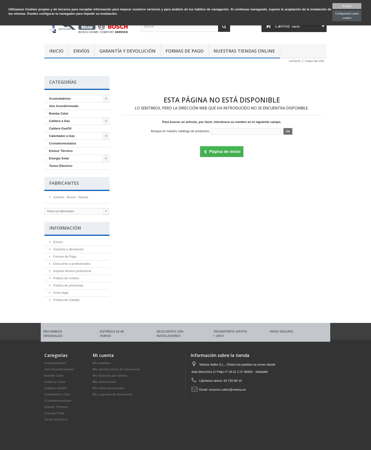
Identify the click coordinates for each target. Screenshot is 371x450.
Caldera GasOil (60, 128)
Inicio (56, 51)
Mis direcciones (104, 382)
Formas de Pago (184, 51)
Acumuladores (60, 98)
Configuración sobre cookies (347, 15)
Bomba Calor (59, 113)
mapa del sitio (314, 61)
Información (65, 228)
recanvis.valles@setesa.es (227, 389)
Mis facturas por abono (110, 375)
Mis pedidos (102, 363)
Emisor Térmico (61, 151)
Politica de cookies (65, 278)
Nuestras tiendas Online (244, 51)
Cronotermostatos (62, 143)
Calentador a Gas (62, 136)
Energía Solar (59, 158)
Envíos (81, 51)
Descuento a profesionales (71, 264)
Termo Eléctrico (60, 166)
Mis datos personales (108, 388)
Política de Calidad (65, 300)
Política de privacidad (67, 285)
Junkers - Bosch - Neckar (70, 197)
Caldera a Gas (59, 121)
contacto (295, 61)
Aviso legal (60, 292)
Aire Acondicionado (63, 106)
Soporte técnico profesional (71, 271)
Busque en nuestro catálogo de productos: (180, 131)
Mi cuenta (103, 355)
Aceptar (346, 6)
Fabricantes (64, 183)
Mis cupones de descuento (113, 394)
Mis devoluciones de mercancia (116, 369)
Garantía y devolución (127, 51)
